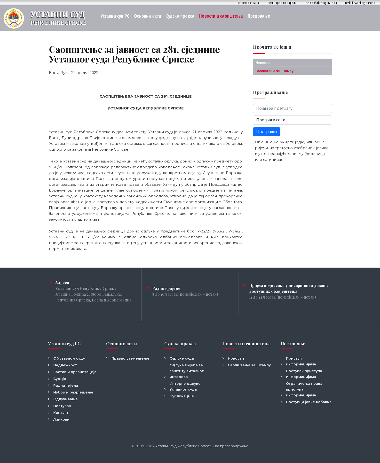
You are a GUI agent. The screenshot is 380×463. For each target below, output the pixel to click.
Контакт (61, 412)
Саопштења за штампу (274, 71)
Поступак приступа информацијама (304, 374)
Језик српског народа (283, 3)
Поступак (62, 406)
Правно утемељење (130, 358)
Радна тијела (65, 385)
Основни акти (147, 16)
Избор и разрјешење (73, 392)
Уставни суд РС (115, 16)
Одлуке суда (182, 358)
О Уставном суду (69, 358)
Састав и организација (74, 372)
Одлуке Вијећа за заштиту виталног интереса (187, 371)
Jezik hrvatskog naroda (360, 3)
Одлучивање (65, 399)
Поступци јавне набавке (309, 402)
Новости (262, 62)
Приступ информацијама (301, 361)
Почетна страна (248, 3)
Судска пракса (180, 16)
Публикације (182, 396)
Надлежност (65, 365)
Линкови (61, 419)
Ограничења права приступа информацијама (304, 389)
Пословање (259, 16)
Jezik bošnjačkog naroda (321, 3)
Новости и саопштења (221, 16)
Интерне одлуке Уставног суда (185, 386)
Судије (59, 379)
